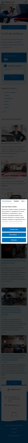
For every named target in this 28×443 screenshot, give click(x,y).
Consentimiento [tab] (6, 201)
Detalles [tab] (16, 201)
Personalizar (14, 234)
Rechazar (14, 240)
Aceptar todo (14, 229)
